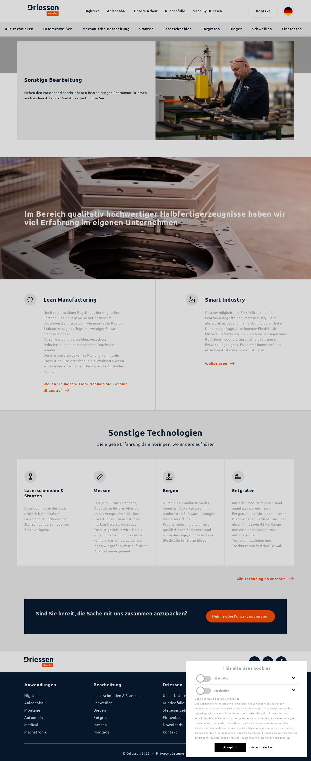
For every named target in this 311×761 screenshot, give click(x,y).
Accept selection (262, 747)
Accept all (230, 747)
